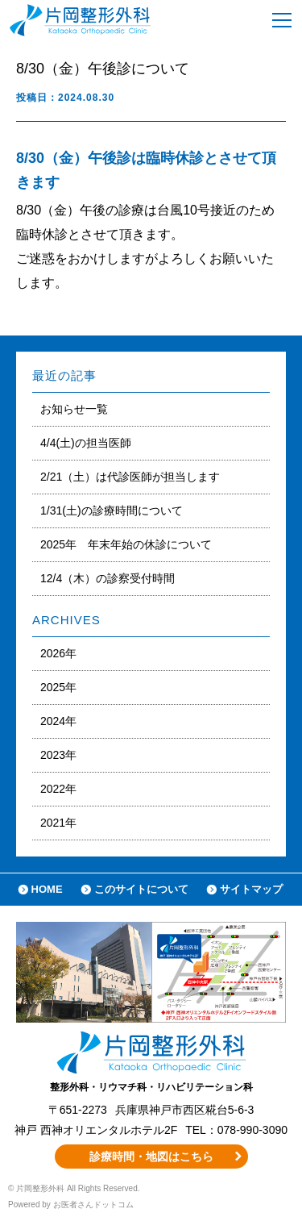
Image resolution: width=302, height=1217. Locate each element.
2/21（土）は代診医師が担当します (130, 476)
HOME (47, 889)
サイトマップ (251, 889)
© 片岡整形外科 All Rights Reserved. (74, 1188)
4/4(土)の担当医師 (85, 442)
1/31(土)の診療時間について (111, 510)
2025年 (58, 687)
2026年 (58, 653)
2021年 (58, 822)
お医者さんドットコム (93, 1204)
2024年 (58, 721)
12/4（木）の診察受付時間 (107, 578)
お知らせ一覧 (74, 408)
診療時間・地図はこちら (151, 1156)
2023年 (58, 754)
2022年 (58, 788)
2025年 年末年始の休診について (126, 544)
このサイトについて (141, 889)
